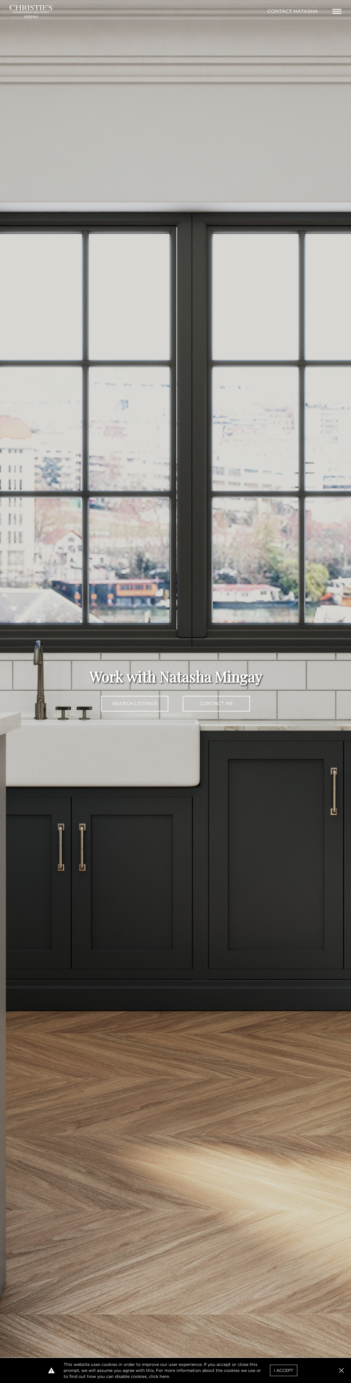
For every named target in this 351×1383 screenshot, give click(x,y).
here (164, 1376)
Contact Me (216, 703)
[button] (341, 1370)
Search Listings (135, 703)
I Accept (283, 1370)
